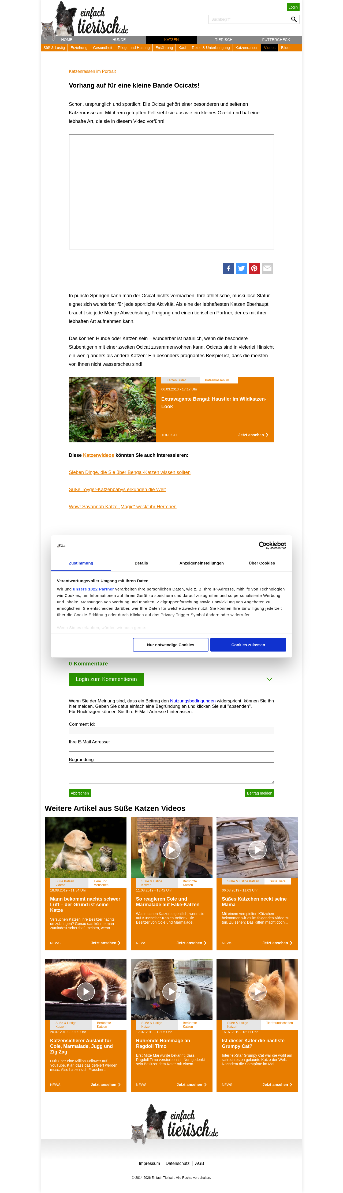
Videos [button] (269, 48)
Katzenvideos (98, 455)
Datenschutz (177, 1163)
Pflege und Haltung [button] (134, 48)
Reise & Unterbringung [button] (211, 48)
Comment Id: (82, 724)
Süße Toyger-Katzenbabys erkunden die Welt (117, 489)
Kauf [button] (182, 48)
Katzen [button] (171, 39)
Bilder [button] (286, 48)
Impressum (149, 1163)
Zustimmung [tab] (81, 563)
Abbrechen (80, 793)
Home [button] (66, 39)
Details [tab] (141, 563)
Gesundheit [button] (102, 48)
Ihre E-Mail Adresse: (89, 741)
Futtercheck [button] (276, 39)
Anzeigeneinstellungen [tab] (202, 563)
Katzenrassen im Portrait (92, 71)
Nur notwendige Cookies (170, 644)
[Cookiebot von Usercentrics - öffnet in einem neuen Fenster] (262, 545)
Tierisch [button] (224, 39)
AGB (199, 1163)
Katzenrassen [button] (247, 48)
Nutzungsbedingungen (193, 700)
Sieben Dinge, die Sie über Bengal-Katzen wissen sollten (130, 472)
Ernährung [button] (164, 48)
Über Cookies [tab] (262, 563)
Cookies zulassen (248, 644)
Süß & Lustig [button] (54, 48)
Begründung (81, 759)
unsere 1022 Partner (93, 589)
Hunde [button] (119, 39)
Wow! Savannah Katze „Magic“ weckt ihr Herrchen (123, 506)
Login (293, 7)
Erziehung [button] (78, 48)
